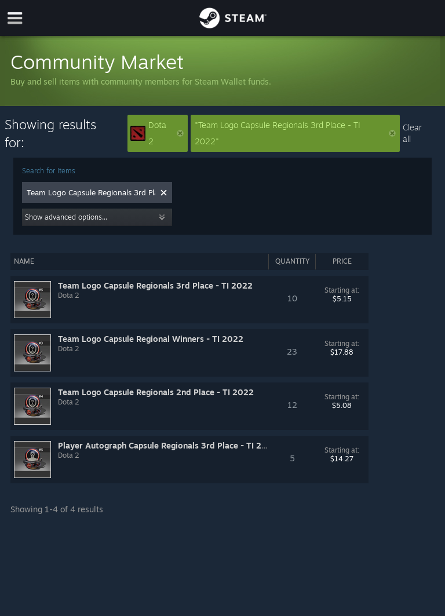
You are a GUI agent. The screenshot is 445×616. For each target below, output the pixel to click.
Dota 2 (156, 133)
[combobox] (91, 192)
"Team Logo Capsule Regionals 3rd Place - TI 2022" (295, 133)
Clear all (412, 133)
